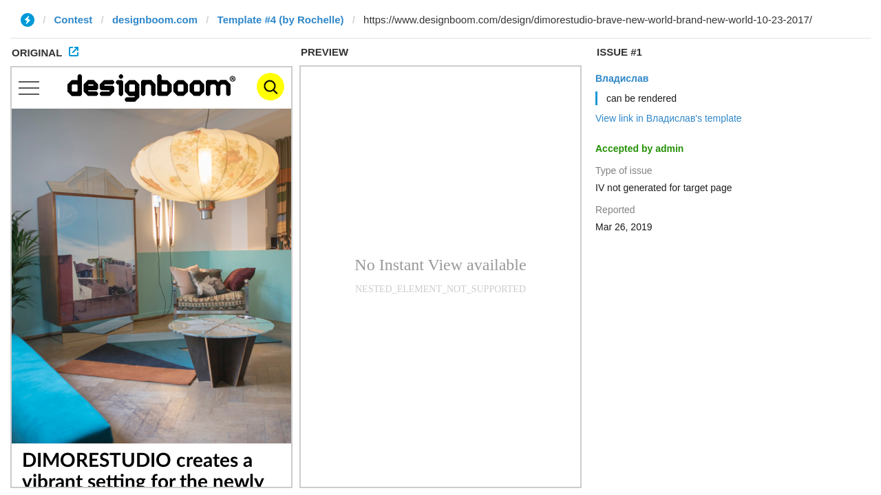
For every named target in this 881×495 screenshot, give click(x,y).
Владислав (621, 78)
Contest (73, 19)
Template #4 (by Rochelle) (280, 19)
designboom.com (155, 19)
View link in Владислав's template (668, 118)
